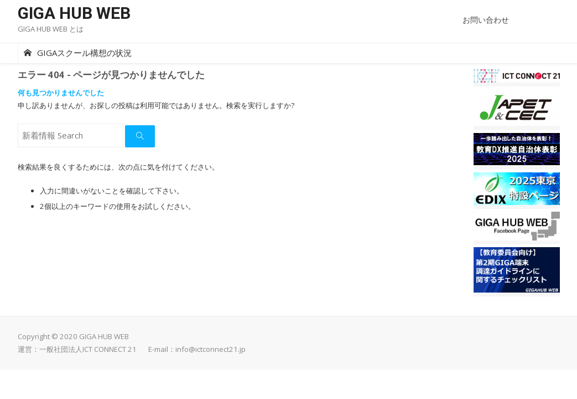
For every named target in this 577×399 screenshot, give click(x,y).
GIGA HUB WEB (74, 13)
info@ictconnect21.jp (210, 349)
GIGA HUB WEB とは (51, 29)
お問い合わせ (485, 19)
